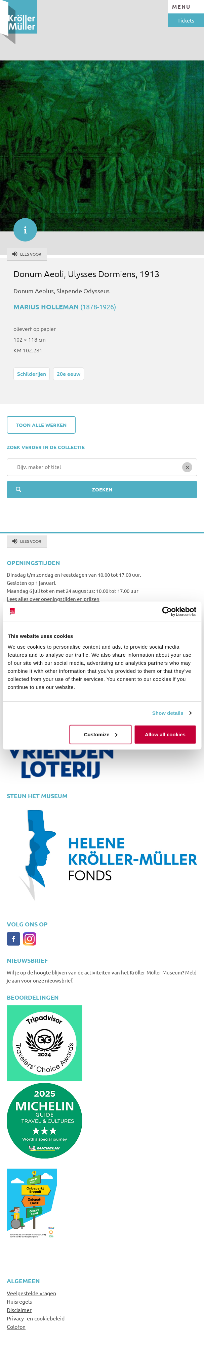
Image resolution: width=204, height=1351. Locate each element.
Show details (167, 713)
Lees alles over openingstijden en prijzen (53, 599)
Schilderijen (31, 373)
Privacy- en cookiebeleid (36, 1318)
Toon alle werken (41, 425)
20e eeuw (68, 373)
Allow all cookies (165, 734)
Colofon (16, 1326)
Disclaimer (19, 1309)
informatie (21, 226)
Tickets (185, 20)
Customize (101, 734)
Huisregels (19, 1301)
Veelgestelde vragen (31, 1293)
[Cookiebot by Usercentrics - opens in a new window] (166, 612)
